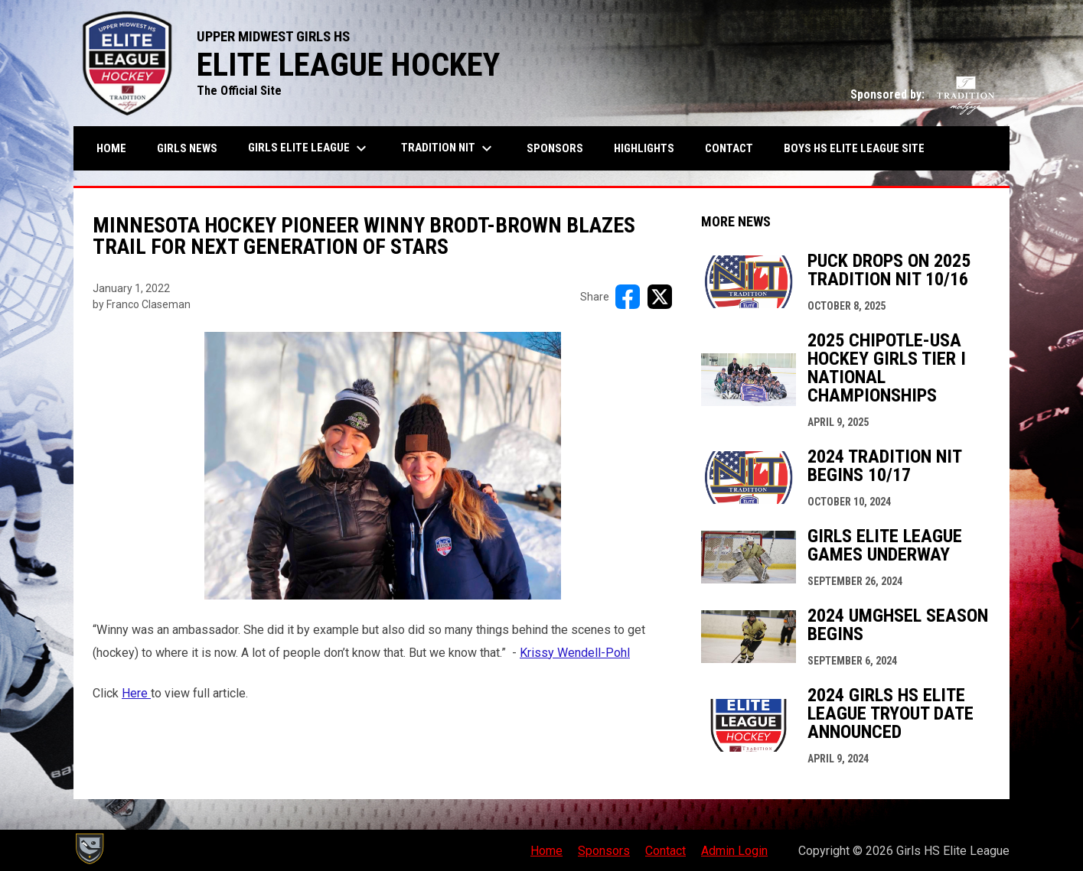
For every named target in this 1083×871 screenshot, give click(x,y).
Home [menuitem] (111, 148)
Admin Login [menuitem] (734, 850)
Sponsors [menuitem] (555, 148)
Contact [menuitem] (729, 148)
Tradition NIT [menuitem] (448, 148)
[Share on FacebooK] (627, 296)
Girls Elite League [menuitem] (309, 148)
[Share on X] (660, 296)
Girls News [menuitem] (187, 148)
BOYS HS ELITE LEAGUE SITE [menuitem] (860, 148)
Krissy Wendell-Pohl (575, 652)
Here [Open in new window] (136, 693)
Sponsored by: (922, 94)
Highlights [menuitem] (644, 148)
